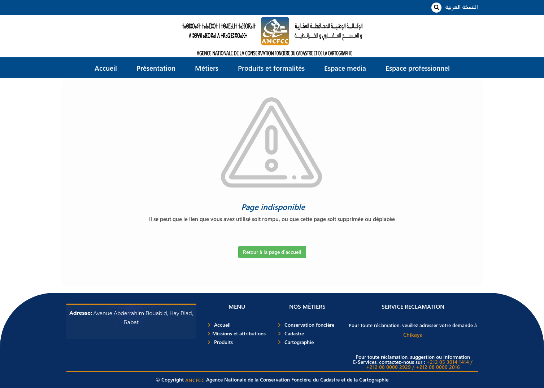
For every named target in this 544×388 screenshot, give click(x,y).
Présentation (155, 67)
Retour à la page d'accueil (272, 251)
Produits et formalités (271, 67)
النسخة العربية (461, 6)
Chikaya (413, 334)
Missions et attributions (239, 333)
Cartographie (299, 342)
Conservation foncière (309, 324)
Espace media (345, 67)
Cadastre (294, 333)
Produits (223, 342)
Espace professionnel (418, 67)
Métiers (206, 67)
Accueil (106, 67)
